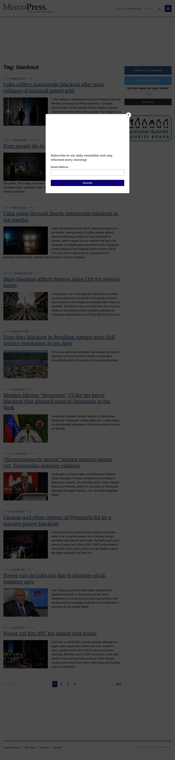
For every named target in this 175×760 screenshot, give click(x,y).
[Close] (128, 115)
